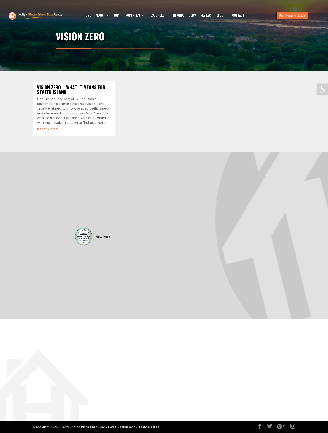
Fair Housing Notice (292, 15)
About (100, 15)
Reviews (206, 15)
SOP (116, 15)
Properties (131, 15)
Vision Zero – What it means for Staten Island (71, 90)
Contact (238, 15)
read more (47, 129)
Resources (156, 15)
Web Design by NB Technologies (134, 426)
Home (87, 15)
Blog (219, 15)
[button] (322, 89)
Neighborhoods (184, 15)
